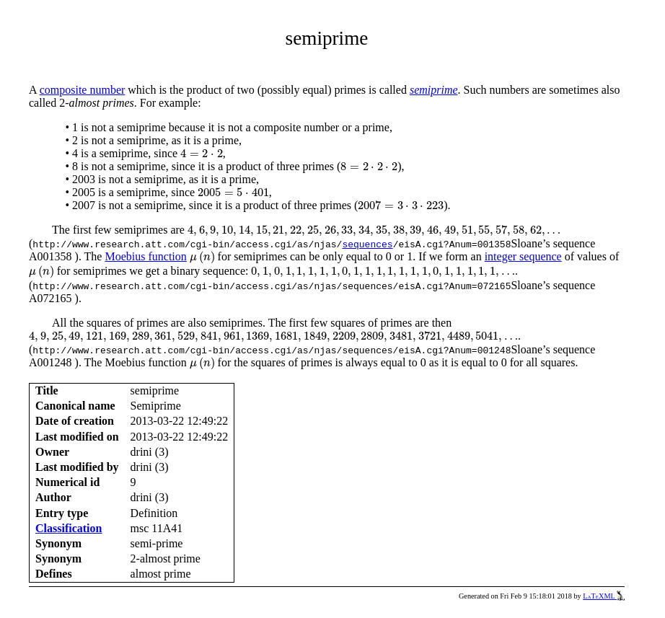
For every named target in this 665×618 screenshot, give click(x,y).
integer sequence (523, 256)
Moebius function (145, 256)
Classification (68, 528)
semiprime (434, 90)
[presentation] (201, 154)
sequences (367, 243)
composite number (82, 90)
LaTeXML (604, 596)
